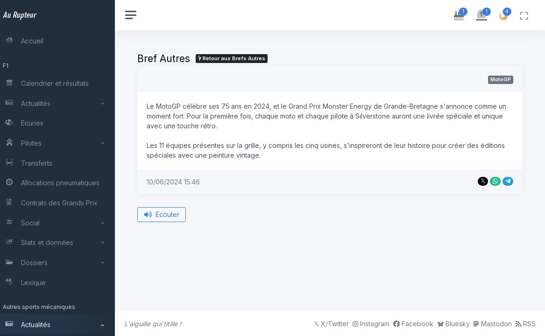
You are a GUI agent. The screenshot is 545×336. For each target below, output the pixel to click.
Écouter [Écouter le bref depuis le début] (170, 214)
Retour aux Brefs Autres (240, 58)
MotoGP (500, 79)
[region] (61, 168)
